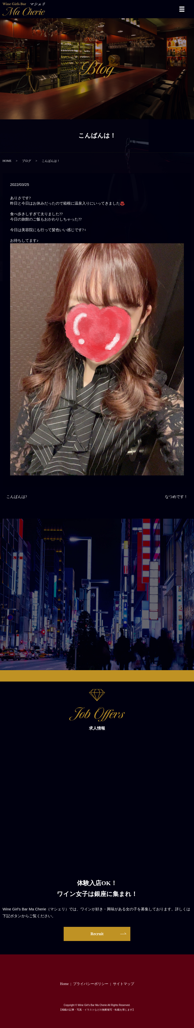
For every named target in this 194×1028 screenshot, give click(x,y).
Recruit (97, 934)
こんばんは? (16, 497)
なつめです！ (176, 497)
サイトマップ (123, 984)
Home (64, 984)
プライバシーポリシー (90, 984)
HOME (7, 161)
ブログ (26, 161)
